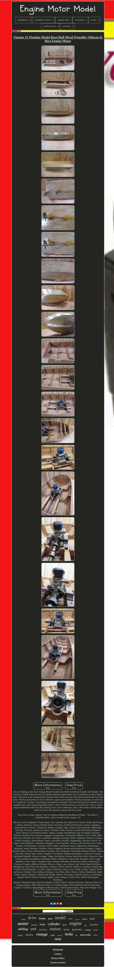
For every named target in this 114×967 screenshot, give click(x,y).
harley (20, 935)
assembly (94, 924)
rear (42, 924)
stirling (23, 929)
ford (50, 918)
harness (59, 935)
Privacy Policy (58, 958)
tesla (69, 934)
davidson (43, 929)
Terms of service (58, 962)
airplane (55, 929)
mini (58, 939)
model (60, 917)
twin (92, 919)
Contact (58, 954)
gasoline (77, 919)
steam (84, 919)
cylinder (54, 924)
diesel (65, 925)
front (42, 918)
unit (33, 929)
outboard (34, 925)
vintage (42, 934)
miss (85, 925)
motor (23, 923)
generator (77, 929)
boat (96, 935)
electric (29, 934)
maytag (88, 930)
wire (70, 918)
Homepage (58, 949)
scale (52, 935)
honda (66, 929)
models (23, 919)
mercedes (85, 934)
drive (32, 917)
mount (95, 930)
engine (75, 923)
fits (76, 935)
